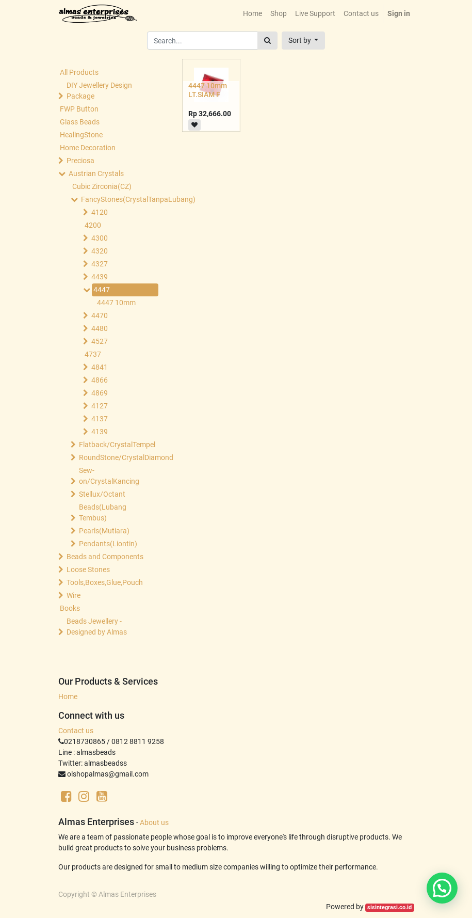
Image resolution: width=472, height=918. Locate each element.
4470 (99, 315)
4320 (99, 251)
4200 (93, 225)
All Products (79, 72)
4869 (99, 393)
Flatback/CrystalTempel (116, 444)
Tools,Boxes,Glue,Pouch (105, 582)
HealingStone (81, 135)
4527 (99, 341)
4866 (99, 380)
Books (70, 608)
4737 (93, 354)
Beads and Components (105, 556)
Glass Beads (80, 122)
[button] (303, 40)
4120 (99, 212)
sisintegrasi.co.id (389, 907)
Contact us (75, 730)
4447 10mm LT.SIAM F (207, 90)
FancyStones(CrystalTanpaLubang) (118, 199)
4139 (99, 432)
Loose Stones (88, 569)
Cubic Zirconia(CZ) (102, 186)
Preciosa (80, 160)
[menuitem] (252, 13)
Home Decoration (88, 148)
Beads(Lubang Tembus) (102, 512)
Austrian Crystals (96, 173)
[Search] (267, 40)
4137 (99, 419)
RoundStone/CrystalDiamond (116, 457)
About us (154, 822)
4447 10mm (116, 302)
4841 (99, 367)
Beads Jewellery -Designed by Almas (97, 626)
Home (67, 696)
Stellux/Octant (102, 494)
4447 (101, 290)
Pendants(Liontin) (108, 544)
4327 (99, 264)
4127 (99, 406)
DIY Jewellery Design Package (99, 90)
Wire (73, 595)
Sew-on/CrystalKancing (109, 475)
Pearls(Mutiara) (104, 531)
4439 (99, 277)
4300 (99, 238)
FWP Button (79, 109)
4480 (99, 328)
